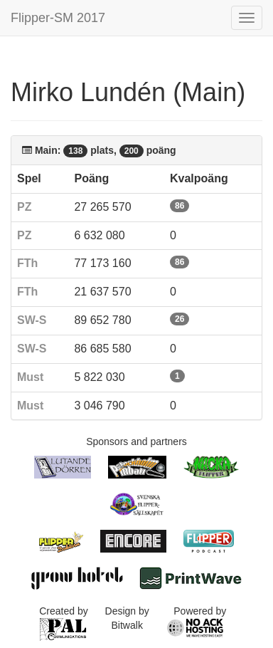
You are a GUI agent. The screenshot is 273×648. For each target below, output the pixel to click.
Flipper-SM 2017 (58, 18)
